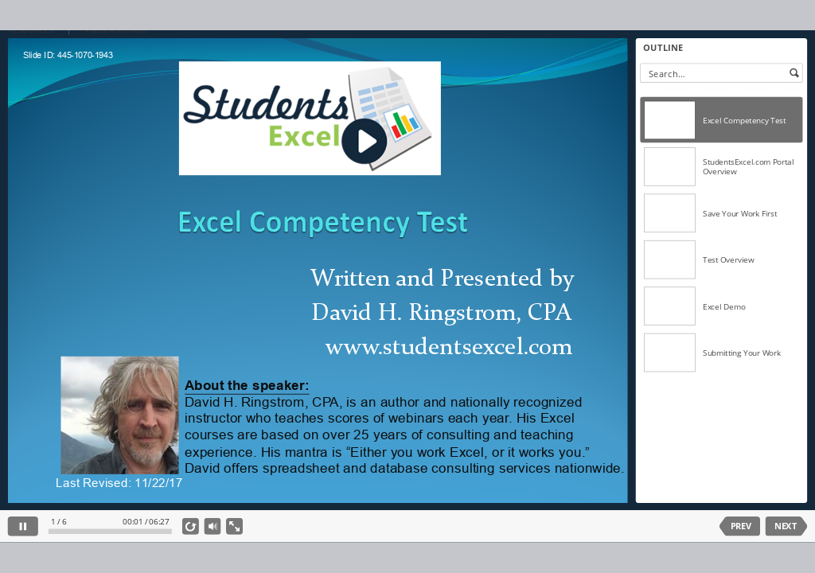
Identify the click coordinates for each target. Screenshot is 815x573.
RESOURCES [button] (31, 30)
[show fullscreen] (234, 526)
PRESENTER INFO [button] (115, 30)
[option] (721, 120)
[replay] (190, 526)
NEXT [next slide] (785, 526)
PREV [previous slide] (741, 526)
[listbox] (721, 290)
